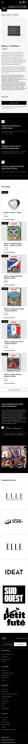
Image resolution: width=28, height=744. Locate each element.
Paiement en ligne (5, 724)
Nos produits (5, 685)
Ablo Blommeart (5, 675)
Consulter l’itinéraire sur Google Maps (14, 434)
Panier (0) (20, 644)
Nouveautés (4, 689)
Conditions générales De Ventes (8, 742)
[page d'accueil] (4, 8)
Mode (2, 706)
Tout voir (3, 680)
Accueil (3, 14)
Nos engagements (6, 659)
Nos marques (5, 666)
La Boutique (4, 656)
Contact (3, 661)
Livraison (3, 727)
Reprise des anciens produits (8, 729)
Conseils (3, 719)
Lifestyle (9, 14)
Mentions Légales (5, 737)
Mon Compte (7, 644)
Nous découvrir (5, 650)
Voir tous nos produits (14, 390)
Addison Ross (4, 677)
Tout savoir (4, 713)
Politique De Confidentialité (7, 739)
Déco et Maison (5, 701)
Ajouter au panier (14, 103)
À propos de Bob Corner (7, 654)
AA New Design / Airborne (7, 673)
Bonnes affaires (5, 708)
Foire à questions (5, 722)
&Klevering (4, 670)
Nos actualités (5, 717)
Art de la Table (4, 698)
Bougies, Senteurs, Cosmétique (9, 694)
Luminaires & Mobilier (6, 696)
